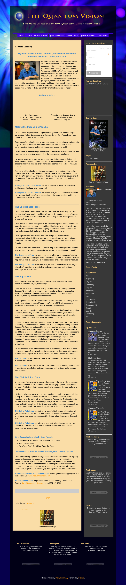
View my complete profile (95, 262)
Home (47, 498)
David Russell (105, 189)
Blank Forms (93, 159)
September (90, 305)
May (87, 282)
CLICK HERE (99, 151)
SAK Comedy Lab (92, 210)
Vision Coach (91, 203)
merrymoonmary (61, 578)
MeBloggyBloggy (95, 358)
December (90, 299)
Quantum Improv (95, 331)
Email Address (98, 51)
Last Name (91, 65)
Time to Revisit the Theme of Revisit (103, 335)
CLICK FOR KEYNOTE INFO (97, 84)
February (89, 285)
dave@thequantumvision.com (33, 483)
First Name (91, 58)
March (88, 296)
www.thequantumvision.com (39, 476)
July (87, 308)
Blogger (81, 578)
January (89, 293)
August (88, 279)
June (87, 276)
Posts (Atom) (31, 503)
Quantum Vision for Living (99, 381)
